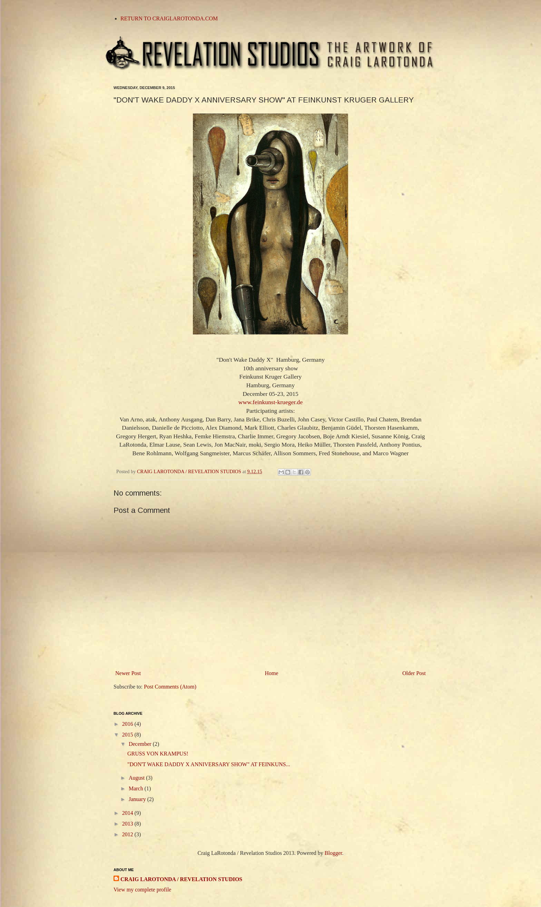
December (141, 744)
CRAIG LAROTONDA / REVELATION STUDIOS (181, 879)
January (138, 799)
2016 (128, 724)
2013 (128, 824)
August (137, 778)
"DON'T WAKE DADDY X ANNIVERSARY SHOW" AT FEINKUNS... (208, 764)
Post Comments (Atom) (170, 687)
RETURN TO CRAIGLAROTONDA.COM (169, 18)
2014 (128, 813)
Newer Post (128, 673)
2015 (128, 735)
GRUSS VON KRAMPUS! (157, 754)
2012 (128, 834)
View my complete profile (142, 890)
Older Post (414, 673)
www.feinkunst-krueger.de (270, 402)
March (137, 788)
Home (271, 673)
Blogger (333, 853)
